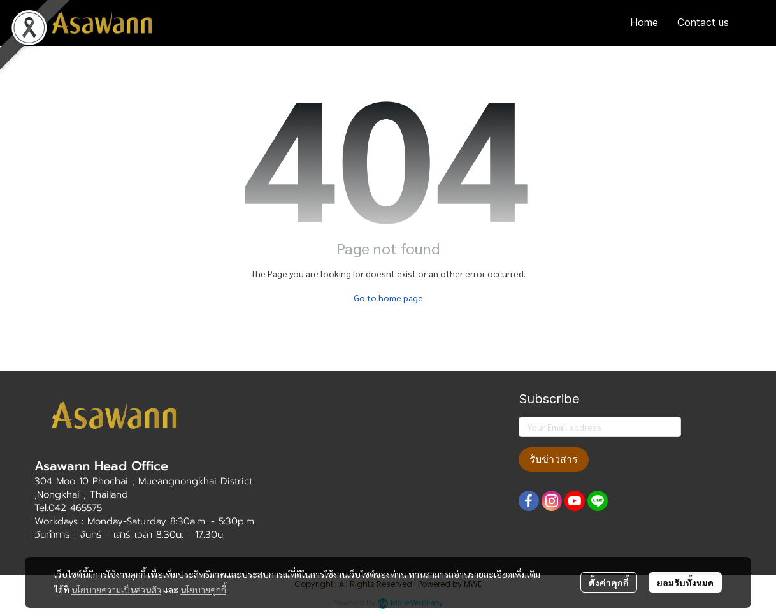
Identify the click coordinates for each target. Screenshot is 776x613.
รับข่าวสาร (553, 459)
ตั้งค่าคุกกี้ (609, 582)
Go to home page (388, 297)
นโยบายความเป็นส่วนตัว (116, 589)
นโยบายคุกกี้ (203, 589)
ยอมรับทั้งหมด (685, 582)
